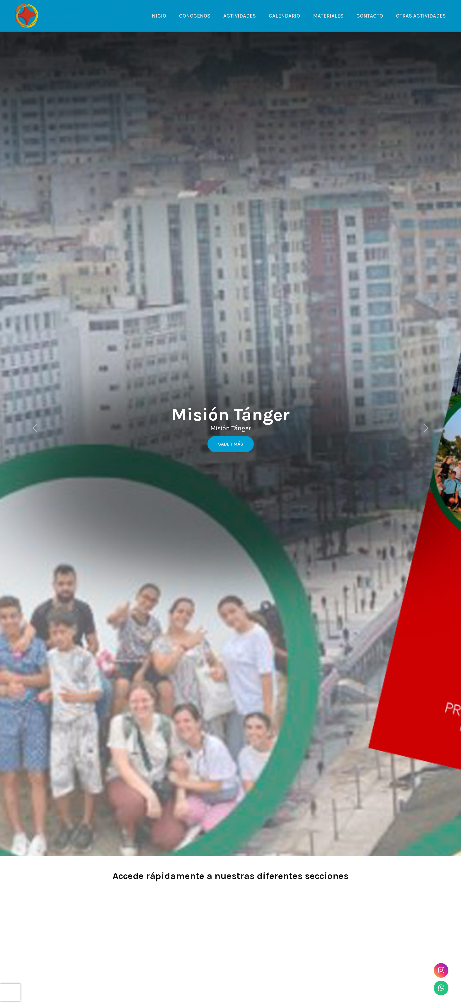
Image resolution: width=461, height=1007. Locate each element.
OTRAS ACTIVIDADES (421, 16)
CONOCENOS (194, 16)
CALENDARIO (284, 16)
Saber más (230, 444)
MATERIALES (328, 16)
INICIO (158, 16)
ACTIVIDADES (239, 16)
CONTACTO (369, 16)
